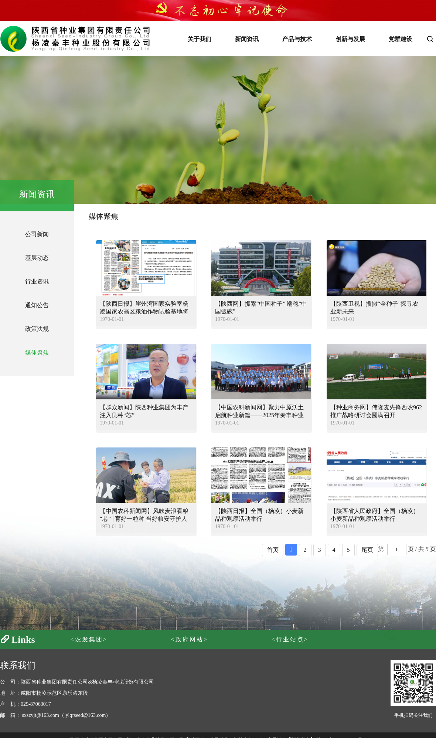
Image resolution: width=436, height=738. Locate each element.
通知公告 (37, 305)
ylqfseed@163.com (85, 715)
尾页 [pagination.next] (367, 550)
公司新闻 (37, 234)
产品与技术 (297, 39)
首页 (273, 550)
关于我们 (199, 39)
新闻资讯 (247, 39)
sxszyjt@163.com (40, 715)
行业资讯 (37, 281)
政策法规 (37, 329)
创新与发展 (350, 39)
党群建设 (400, 39)
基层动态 (37, 258)
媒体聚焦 (37, 352)
